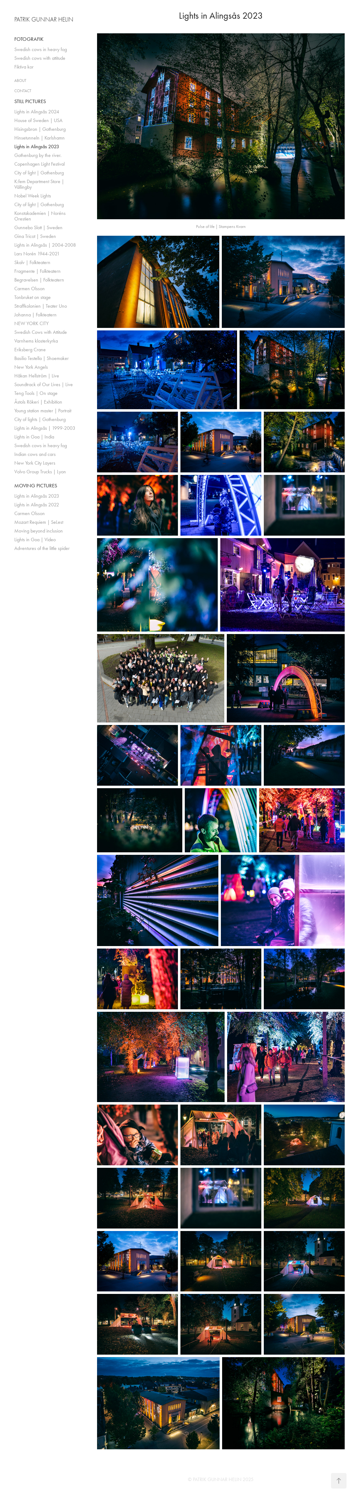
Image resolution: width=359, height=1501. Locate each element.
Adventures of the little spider (42, 548)
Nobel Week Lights (32, 196)
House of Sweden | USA (38, 120)
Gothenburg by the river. (38, 155)
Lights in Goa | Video (35, 539)
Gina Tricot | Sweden (35, 236)
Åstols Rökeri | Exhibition (38, 402)
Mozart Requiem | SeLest (38, 522)
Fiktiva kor (24, 67)
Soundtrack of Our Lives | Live (43, 384)
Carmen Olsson (29, 288)
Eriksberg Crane (30, 350)
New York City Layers (34, 463)
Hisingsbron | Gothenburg (40, 129)
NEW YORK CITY (31, 323)
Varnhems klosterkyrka (36, 341)
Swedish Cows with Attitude (40, 332)
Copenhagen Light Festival (39, 164)
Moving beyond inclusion (38, 531)
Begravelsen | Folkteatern (39, 280)
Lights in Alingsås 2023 (36, 146)
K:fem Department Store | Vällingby (39, 184)
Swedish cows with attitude (39, 58)
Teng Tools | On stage (36, 393)
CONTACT (22, 90)
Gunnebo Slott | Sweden (38, 227)
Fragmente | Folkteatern (37, 271)
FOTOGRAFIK (29, 39)
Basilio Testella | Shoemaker (41, 358)
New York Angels (31, 367)
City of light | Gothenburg (39, 173)
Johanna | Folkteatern (35, 315)
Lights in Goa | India (34, 437)
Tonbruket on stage (32, 297)
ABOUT (20, 80)
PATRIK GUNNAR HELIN (43, 19)
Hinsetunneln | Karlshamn (39, 138)
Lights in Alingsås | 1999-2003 (44, 428)
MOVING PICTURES (35, 485)
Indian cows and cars (35, 454)
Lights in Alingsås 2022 (36, 505)
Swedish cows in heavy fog (40, 49)
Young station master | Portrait (42, 411)
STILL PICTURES (30, 101)
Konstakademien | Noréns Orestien (40, 216)
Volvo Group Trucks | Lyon (40, 472)
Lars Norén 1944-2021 (37, 254)
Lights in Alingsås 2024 (36, 112)
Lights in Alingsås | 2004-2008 (45, 245)
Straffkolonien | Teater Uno (40, 306)
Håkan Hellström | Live (36, 376)
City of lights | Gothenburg (40, 419)
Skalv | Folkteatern (32, 262)
